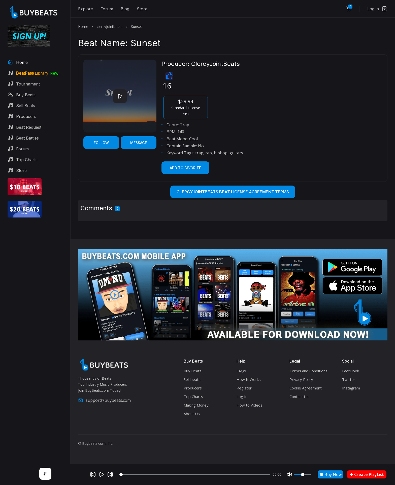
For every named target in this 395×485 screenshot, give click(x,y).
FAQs (241, 370)
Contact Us (299, 396)
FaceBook (350, 370)
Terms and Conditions (308, 370)
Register (244, 387)
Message (138, 143)
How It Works (249, 379)
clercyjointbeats (109, 26)
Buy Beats (193, 370)
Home (83, 26)
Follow (101, 143)
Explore (85, 8)
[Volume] (302, 474)
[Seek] (194, 474)
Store (142, 8)
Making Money (196, 405)
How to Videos (249, 405)
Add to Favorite (185, 168)
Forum (107, 8)
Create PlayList (367, 474)
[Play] (101, 474)
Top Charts (193, 396)
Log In (242, 396)
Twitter (348, 379)
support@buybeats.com (104, 400)
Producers (193, 387)
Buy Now (330, 474)
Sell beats (192, 379)
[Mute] (289, 474)
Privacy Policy (301, 379)
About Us (192, 413)
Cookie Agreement (305, 387)
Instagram (351, 387)
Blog (125, 8)
